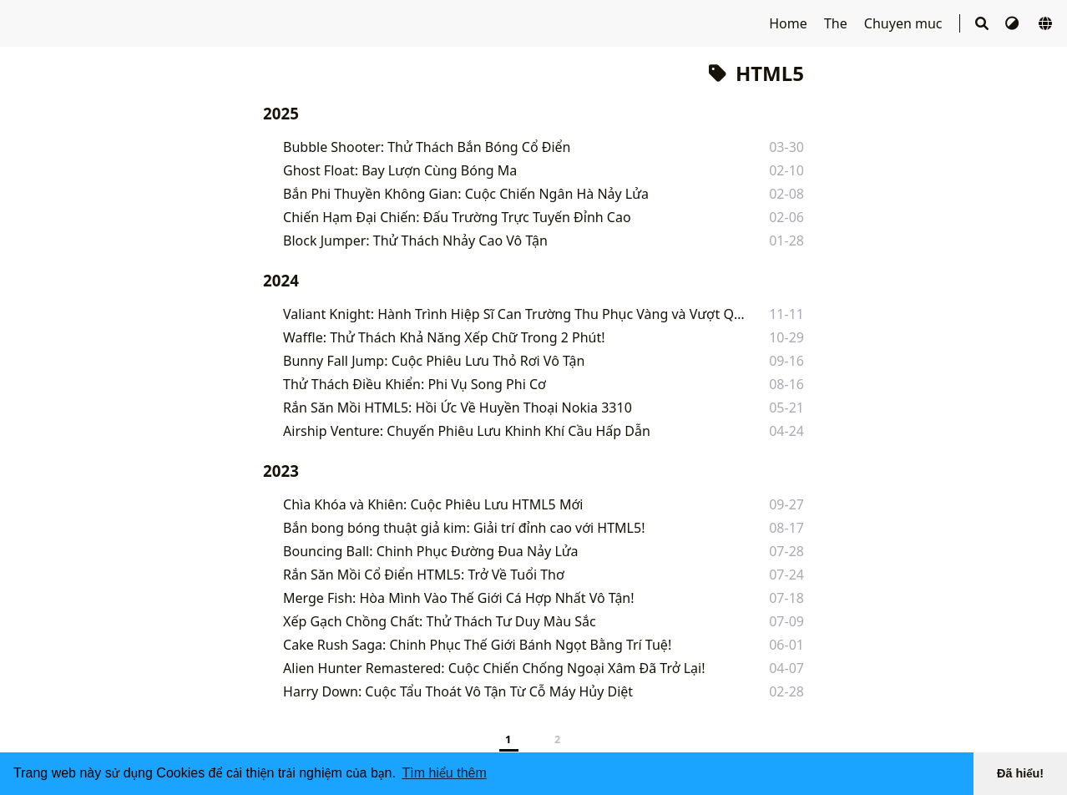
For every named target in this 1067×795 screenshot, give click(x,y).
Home (790, 23)
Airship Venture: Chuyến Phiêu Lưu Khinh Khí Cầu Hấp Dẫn (466, 431)
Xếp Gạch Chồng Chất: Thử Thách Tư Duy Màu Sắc (439, 621)
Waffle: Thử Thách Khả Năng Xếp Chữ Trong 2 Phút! (443, 337)
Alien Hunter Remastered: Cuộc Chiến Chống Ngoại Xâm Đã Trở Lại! (494, 668)
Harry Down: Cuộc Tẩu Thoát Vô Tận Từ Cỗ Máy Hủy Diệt (458, 691)
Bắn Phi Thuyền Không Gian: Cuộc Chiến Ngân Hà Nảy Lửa (466, 194)
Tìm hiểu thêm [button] (444, 773)
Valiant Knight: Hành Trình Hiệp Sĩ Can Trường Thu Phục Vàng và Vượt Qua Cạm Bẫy (514, 314)
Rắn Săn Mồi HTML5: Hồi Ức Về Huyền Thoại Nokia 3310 (457, 407)
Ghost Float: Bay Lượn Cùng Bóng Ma (400, 170)
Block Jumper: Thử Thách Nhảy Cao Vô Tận (415, 240)
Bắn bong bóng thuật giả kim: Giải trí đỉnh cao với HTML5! (464, 528)
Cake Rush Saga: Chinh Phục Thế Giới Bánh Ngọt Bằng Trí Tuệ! (477, 644)
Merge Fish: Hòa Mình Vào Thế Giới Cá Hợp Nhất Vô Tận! (459, 598)
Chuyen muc (905, 23)
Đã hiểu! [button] (1020, 773)
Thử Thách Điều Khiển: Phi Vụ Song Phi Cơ (414, 384)
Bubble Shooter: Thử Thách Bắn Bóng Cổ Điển (426, 147)
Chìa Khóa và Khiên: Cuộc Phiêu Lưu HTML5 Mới (433, 504)
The (837, 23)
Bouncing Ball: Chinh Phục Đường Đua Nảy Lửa (431, 551)
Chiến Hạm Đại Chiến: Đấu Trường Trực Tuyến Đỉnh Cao (457, 217)
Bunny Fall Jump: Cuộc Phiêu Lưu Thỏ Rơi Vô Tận (433, 361)
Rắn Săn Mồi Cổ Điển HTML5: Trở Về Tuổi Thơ (423, 574)
